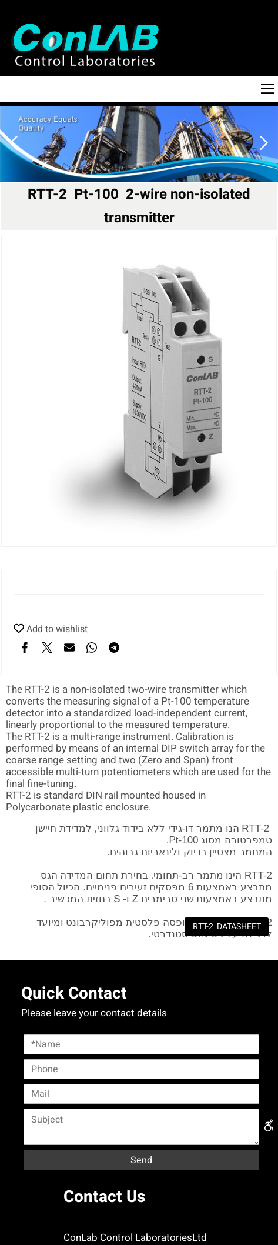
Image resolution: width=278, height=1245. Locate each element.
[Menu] (267, 89)
